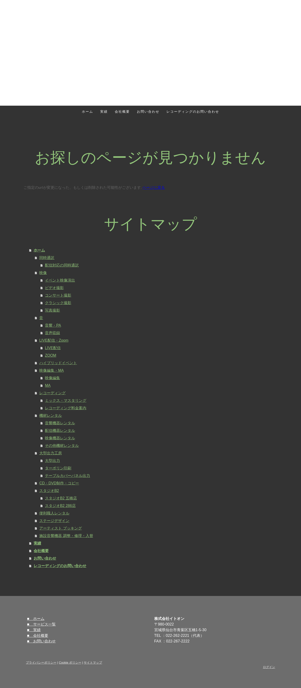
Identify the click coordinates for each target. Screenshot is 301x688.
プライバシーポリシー (41, 662)
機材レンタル (50, 415)
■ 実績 (34, 630)
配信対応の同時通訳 (62, 265)
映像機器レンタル (60, 438)
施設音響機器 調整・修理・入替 (66, 536)
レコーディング (52, 393)
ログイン (269, 667)
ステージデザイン (54, 521)
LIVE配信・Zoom (53, 340)
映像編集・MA (51, 370)
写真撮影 (52, 310)
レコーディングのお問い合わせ (192, 111)
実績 (104, 111)
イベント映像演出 (60, 280)
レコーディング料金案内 (65, 408)
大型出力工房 (50, 453)
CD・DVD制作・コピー (59, 483)
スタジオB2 (49, 491)
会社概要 (122, 111)
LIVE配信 (53, 348)
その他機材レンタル (62, 446)
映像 (43, 273)
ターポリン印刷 (58, 468)
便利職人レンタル (54, 513)
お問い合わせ (148, 111)
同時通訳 (46, 258)
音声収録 (52, 333)
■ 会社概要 (37, 636)
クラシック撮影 (58, 303)
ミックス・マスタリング (65, 400)
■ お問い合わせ (41, 641)
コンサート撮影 (58, 295)
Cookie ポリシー (70, 662)
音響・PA (53, 325)
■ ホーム (35, 619)
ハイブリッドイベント (58, 363)
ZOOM (50, 355)
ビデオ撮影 (54, 288)
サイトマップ (93, 662)
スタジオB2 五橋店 (61, 498)
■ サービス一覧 (41, 624)
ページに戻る (153, 187)
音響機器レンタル (60, 423)
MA (48, 385)
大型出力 (52, 461)
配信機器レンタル (60, 431)
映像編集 (52, 378)
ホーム (87, 111)
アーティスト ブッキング (60, 528)
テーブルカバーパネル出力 (67, 476)
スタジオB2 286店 (60, 506)
